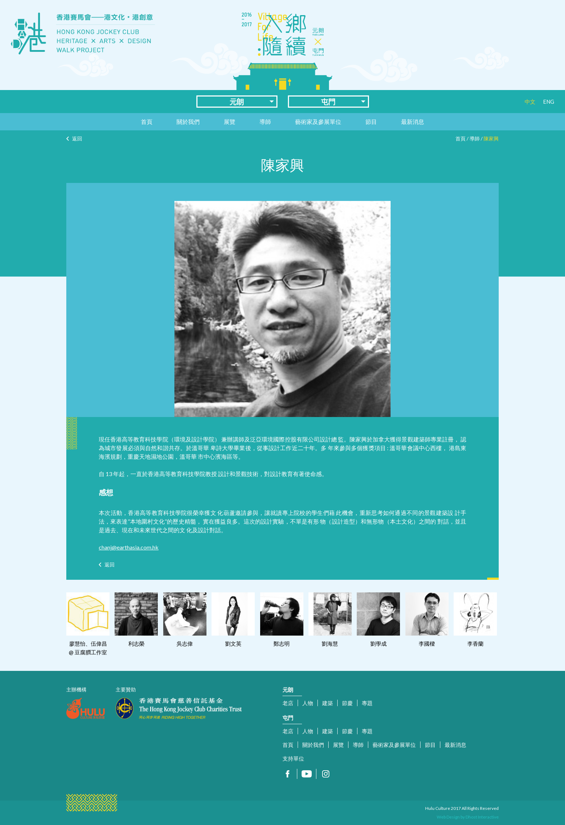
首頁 (146, 121)
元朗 (237, 101)
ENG (548, 101)
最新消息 (412, 121)
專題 (367, 703)
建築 (327, 703)
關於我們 (188, 121)
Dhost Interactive (482, 817)
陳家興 (491, 138)
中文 (530, 101)
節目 (371, 121)
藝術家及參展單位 (318, 121)
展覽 (229, 121)
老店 (287, 703)
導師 (265, 121)
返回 (77, 138)
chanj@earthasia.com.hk (129, 547)
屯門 (328, 101)
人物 (307, 703)
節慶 (347, 703)
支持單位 (293, 758)
